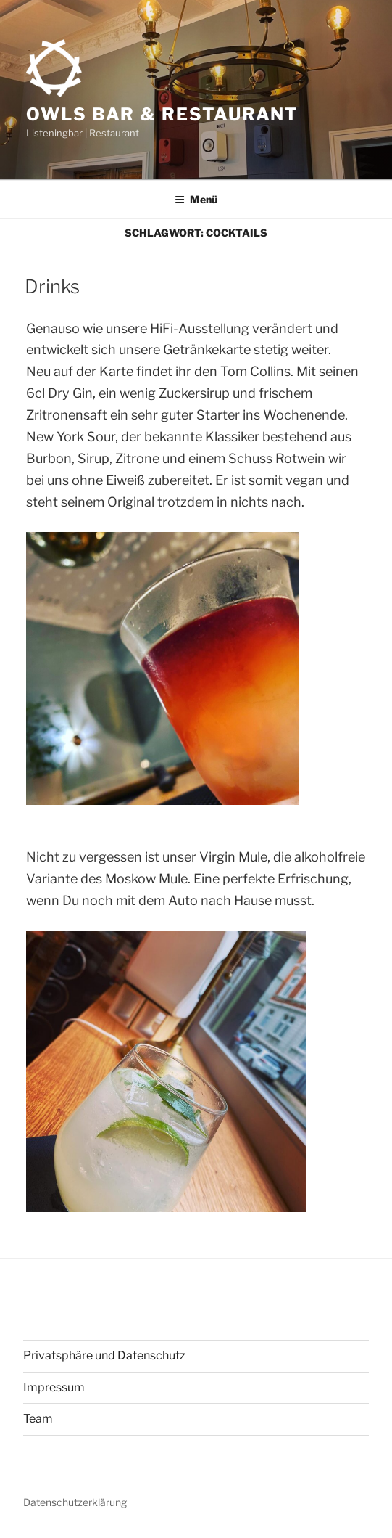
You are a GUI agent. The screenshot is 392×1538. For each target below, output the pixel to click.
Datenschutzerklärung (75, 1502)
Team (38, 1418)
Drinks (52, 286)
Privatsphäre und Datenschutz (104, 1355)
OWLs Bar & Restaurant (162, 114)
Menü (196, 199)
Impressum (54, 1387)
